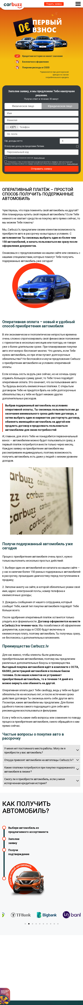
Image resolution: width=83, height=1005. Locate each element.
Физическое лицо (23, 106)
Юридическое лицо (60, 106)
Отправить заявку (41, 168)
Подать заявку (54, 4)
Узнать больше (39, 158)
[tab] (25, 924)
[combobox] (12, 127)
